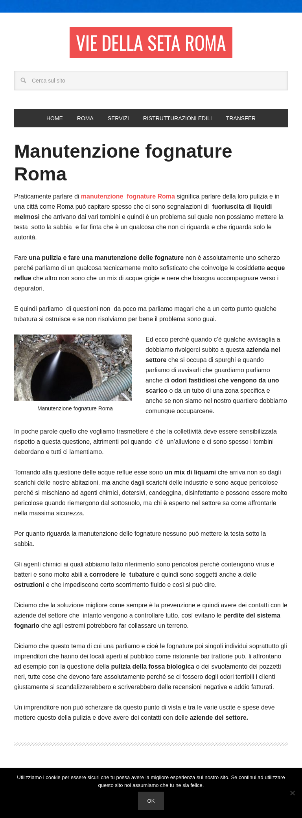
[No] (292, 793)
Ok (151, 801)
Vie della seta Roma (151, 42)
